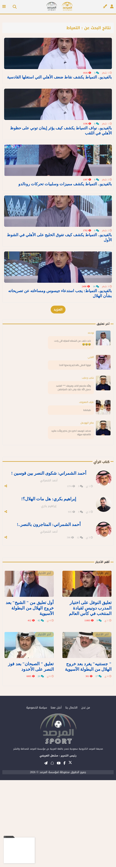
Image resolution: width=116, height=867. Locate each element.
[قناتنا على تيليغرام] (46, 850)
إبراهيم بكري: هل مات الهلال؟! (48, 594)
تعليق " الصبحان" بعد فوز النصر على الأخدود (33, 754)
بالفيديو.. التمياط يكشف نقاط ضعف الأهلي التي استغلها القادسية (59, 96)
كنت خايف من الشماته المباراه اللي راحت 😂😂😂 (72, 439)
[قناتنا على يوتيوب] (58, 850)
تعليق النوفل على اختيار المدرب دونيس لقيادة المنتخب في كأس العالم (92, 698)
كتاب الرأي (102, 559)
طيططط (87, 507)
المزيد (58, 406)
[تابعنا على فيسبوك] (64, 850)
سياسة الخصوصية (36, 794)
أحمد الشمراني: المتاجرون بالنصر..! (49, 617)
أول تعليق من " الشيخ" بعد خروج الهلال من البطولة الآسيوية (31, 698)
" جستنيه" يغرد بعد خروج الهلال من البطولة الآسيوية (90, 754)
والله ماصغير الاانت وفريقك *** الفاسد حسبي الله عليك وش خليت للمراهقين (73, 484)
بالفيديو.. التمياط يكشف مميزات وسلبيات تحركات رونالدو (65, 242)
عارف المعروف (86, 499)
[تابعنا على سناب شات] (52, 850)
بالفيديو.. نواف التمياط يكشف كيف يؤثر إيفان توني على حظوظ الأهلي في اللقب (61, 169)
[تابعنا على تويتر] (70, 850)
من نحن (85, 794)
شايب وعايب (88, 474)
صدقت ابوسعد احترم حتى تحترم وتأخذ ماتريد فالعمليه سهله (71, 529)
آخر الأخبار (102, 664)
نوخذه (91, 429)
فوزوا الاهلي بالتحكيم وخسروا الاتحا (75, 462)
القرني (91, 454)
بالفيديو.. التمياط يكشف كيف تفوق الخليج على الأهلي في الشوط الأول (59, 315)
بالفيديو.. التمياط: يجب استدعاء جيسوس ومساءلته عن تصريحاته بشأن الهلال (60, 390)
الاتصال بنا (71, 794)
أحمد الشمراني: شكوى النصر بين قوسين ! (48, 570)
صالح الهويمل (87, 519)
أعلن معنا (56, 794)
